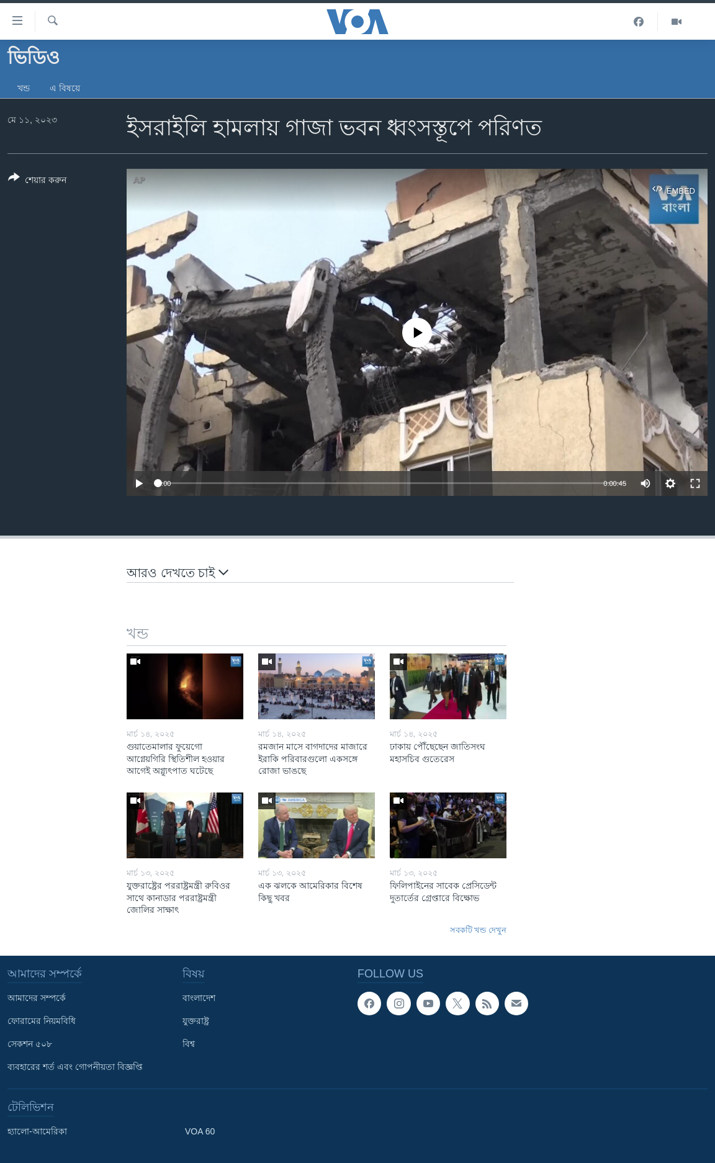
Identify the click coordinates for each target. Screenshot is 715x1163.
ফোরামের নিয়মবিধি (41, 1021)
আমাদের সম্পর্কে (36, 998)
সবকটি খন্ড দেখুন (478, 930)
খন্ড (23, 88)
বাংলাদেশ (198, 998)
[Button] (37, 181)
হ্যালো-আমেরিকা (37, 1131)
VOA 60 (200, 1131)
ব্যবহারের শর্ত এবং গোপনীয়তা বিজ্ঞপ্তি (75, 1067)
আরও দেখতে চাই (177, 572)
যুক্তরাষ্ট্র (195, 1021)
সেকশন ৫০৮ (29, 1044)
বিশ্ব (188, 1044)
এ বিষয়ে (65, 88)
